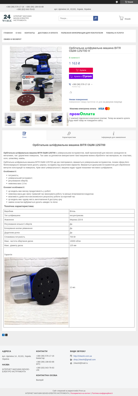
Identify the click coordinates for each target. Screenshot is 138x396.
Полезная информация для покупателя (82, 33)
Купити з (83, 76)
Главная (8, 33)
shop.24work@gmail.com (85, 360)
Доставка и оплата (48, 33)
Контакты (30, 33)
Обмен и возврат (12, 39)
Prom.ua (82, 391)
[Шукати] (95, 18)
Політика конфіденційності (102, 393)
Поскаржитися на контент (80, 393)
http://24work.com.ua (83, 356)
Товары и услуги (115, 33)
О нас (19, 33)
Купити (83, 70)
